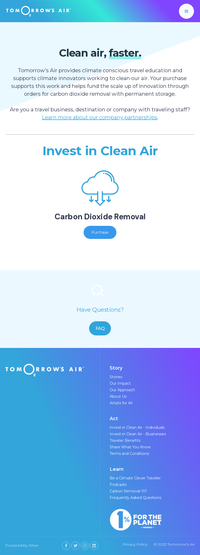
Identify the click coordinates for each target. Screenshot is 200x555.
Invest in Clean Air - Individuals (137, 427)
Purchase (100, 232)
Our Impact (120, 383)
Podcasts (118, 484)
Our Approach (122, 390)
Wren (34, 545)
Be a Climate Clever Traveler (135, 478)
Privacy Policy (135, 544)
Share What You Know (130, 447)
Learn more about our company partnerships (99, 117)
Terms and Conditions (129, 453)
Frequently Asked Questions (135, 497)
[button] (186, 11)
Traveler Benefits (125, 440)
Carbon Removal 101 (128, 491)
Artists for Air (121, 403)
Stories (116, 377)
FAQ (100, 328)
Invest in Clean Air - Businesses (138, 434)
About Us (118, 396)
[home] (38, 11)
